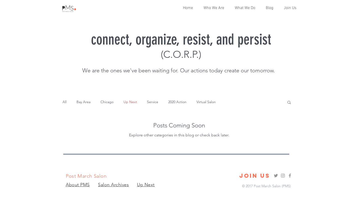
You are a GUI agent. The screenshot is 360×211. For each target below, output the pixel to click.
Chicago (107, 102)
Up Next (130, 102)
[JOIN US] (254, 176)
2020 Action (177, 102)
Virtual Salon (206, 102)
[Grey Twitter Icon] (275, 175)
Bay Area (83, 102)
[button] (246, 8)
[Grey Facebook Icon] (289, 175)
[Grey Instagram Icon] (283, 175)
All (64, 102)
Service (152, 102)
